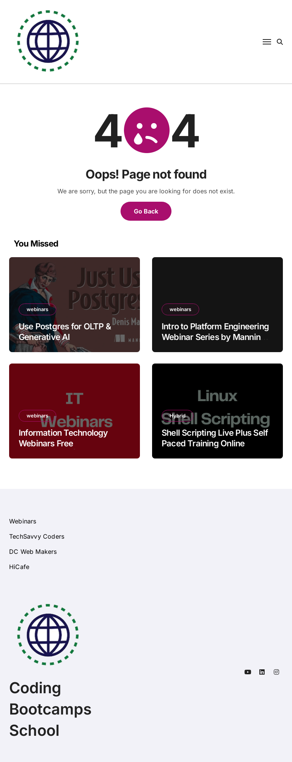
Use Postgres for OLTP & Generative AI (65, 331)
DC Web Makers (33, 551)
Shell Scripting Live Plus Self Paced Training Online (215, 438)
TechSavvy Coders (36, 536)
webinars (37, 309)
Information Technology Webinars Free (63, 438)
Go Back (146, 211)
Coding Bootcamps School (50, 709)
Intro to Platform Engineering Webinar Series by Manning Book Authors (215, 337)
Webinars (22, 521)
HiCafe (19, 567)
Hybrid (178, 416)
